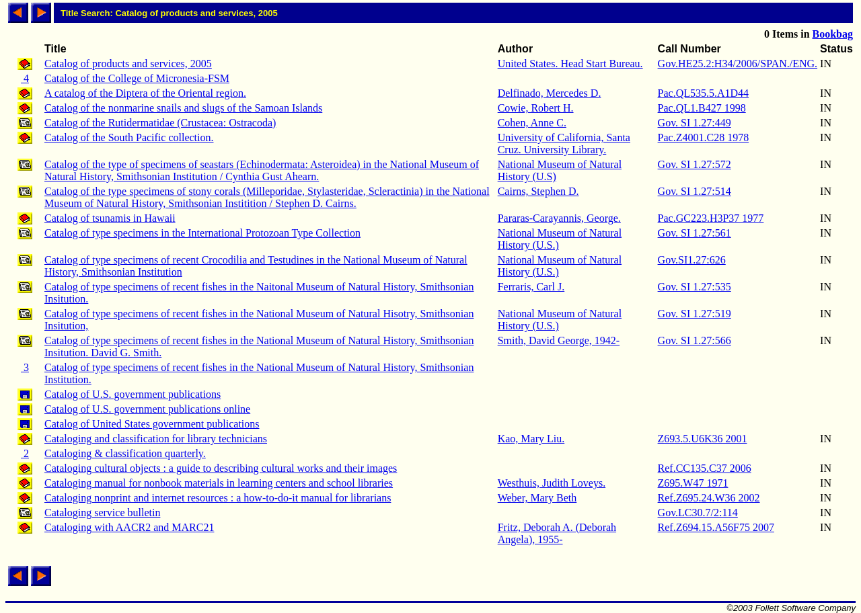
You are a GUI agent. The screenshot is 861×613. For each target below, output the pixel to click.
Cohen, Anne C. (532, 122)
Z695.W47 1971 (693, 483)
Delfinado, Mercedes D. (549, 93)
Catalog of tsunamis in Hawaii (110, 218)
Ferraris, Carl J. (531, 286)
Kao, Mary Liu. (531, 438)
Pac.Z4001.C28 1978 (703, 137)
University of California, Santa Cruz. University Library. (564, 143)
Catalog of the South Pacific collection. (129, 137)
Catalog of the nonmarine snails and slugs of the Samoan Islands (183, 108)
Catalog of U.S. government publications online (147, 409)
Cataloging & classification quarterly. (125, 453)
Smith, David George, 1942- (559, 340)
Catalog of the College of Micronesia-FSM (136, 78)
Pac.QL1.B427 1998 (702, 108)
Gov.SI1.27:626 (692, 259)
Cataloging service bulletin (102, 512)
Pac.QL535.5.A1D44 (703, 93)
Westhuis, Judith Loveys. (551, 483)
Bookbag (833, 34)
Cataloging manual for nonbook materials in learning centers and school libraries (218, 483)
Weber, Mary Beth (537, 497)
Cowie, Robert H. (536, 108)
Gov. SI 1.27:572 (694, 164)
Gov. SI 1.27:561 (694, 233)
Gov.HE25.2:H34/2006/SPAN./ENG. (738, 63)
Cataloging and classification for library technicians (155, 438)
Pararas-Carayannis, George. (559, 218)
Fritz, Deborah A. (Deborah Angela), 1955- (557, 533)
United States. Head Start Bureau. (570, 63)
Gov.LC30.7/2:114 (698, 512)
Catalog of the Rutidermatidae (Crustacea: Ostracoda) (160, 122)
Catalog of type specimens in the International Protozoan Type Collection (202, 233)
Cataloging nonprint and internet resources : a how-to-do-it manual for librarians (217, 497)
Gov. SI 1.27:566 (694, 340)
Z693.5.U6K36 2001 (702, 438)
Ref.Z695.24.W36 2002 (709, 497)
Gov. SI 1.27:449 (694, 122)
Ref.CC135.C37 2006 (704, 468)
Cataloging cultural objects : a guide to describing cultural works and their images (220, 468)
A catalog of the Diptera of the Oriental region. (145, 93)
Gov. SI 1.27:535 (694, 286)
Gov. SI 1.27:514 (694, 191)
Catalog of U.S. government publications (132, 394)
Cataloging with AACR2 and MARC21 (129, 527)
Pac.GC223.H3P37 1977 (711, 218)
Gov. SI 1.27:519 (694, 313)
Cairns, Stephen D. (538, 191)
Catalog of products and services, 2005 (128, 63)
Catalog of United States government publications (152, 424)
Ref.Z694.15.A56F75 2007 (716, 527)
